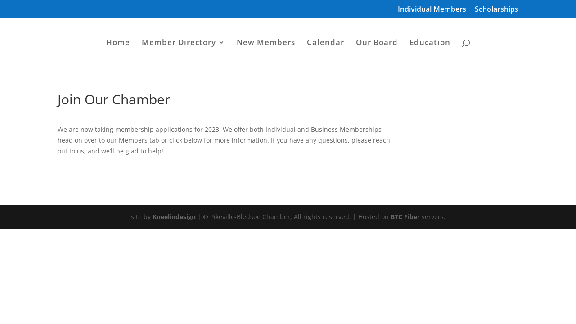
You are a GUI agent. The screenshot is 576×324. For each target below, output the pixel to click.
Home (118, 43)
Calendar (325, 43)
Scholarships (496, 9)
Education (430, 43)
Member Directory (179, 43)
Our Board (377, 43)
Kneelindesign (174, 216)
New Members (266, 43)
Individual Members (432, 9)
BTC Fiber (405, 216)
